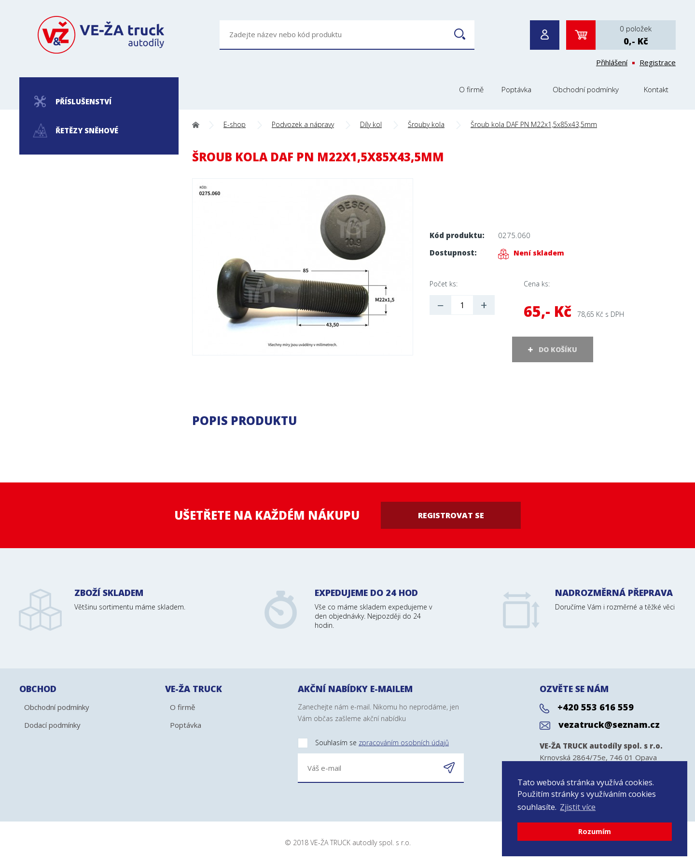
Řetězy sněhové (76, 131)
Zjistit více (578, 807)
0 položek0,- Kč (636, 35)
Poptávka (516, 89)
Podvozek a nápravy (303, 124)
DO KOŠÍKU (558, 349)
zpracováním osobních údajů (404, 742)
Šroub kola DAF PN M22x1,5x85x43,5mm (534, 124)
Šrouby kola (426, 124)
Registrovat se (451, 515)
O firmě (471, 89)
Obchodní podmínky (586, 89)
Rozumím (594, 831)
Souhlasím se (373, 743)
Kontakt (656, 89)
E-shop (234, 124)
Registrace (657, 62)
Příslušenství (72, 101)
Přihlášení (611, 62)
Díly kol (371, 124)
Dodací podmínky (52, 725)
